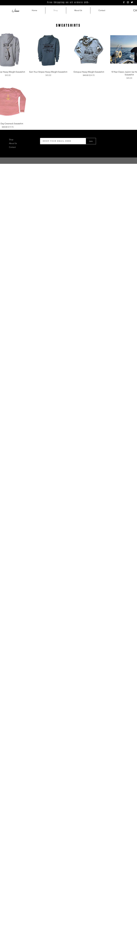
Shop (11, 139)
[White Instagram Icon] (128, 2)
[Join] (91, 141)
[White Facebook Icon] (124, 2)
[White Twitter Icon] (132, 2)
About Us (13, 143)
